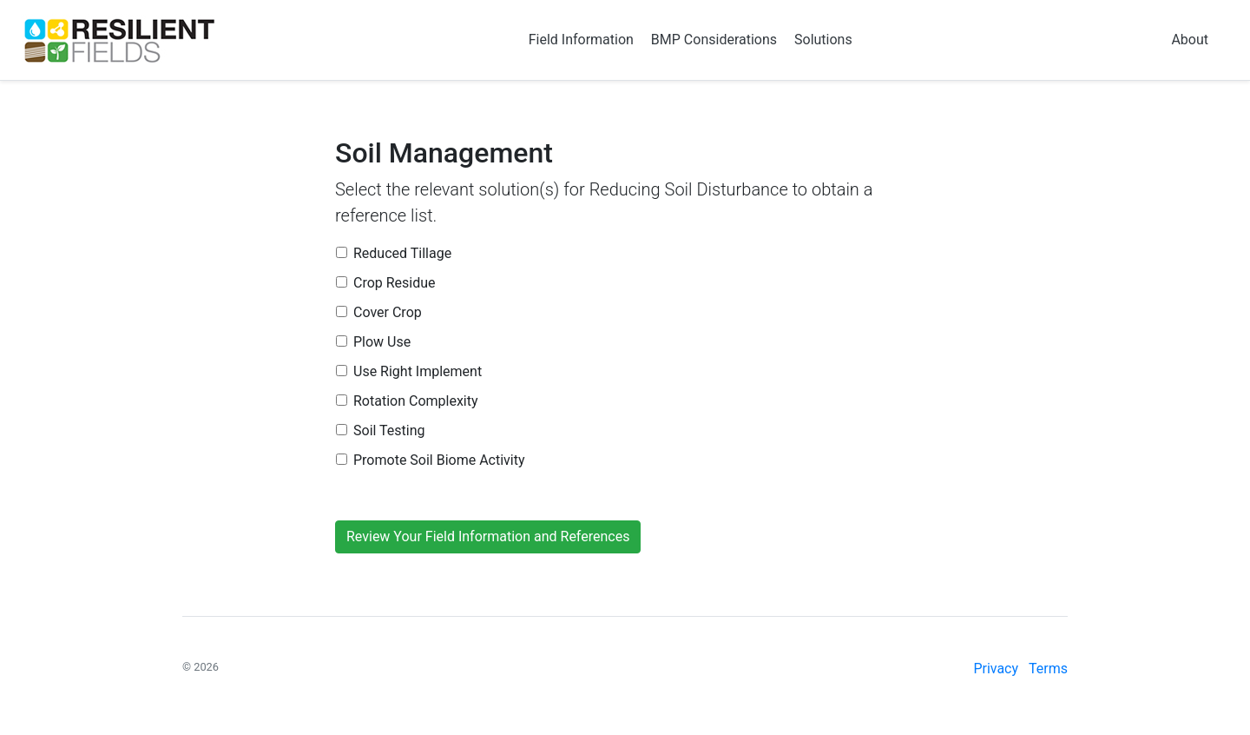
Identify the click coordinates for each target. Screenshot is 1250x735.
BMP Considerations (714, 39)
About (1189, 39)
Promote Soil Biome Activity (439, 460)
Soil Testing (389, 430)
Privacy (995, 668)
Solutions (823, 39)
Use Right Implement (417, 371)
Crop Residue (394, 283)
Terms (1048, 668)
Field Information (581, 39)
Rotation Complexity (415, 401)
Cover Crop (387, 312)
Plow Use (382, 342)
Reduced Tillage (402, 253)
